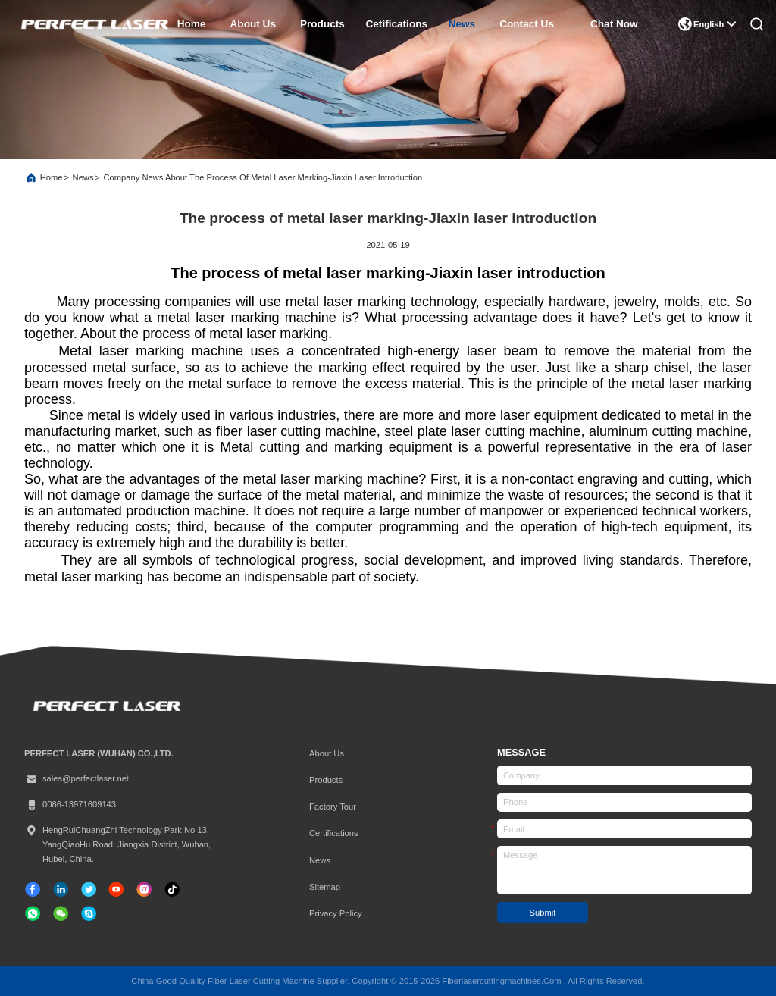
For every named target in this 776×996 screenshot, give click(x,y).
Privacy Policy (335, 913)
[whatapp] (32, 913)
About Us (326, 753)
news (462, 24)
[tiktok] (116, 889)
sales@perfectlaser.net (76, 779)
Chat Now (614, 24)
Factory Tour (332, 806)
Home (51, 177)
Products (326, 780)
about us (253, 24)
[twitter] (88, 889)
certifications (333, 833)
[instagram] (144, 889)
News (83, 177)
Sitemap (324, 886)
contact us (526, 24)
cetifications (396, 24)
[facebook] (32, 889)
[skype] (88, 913)
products (322, 24)
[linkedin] (60, 889)
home (191, 24)
